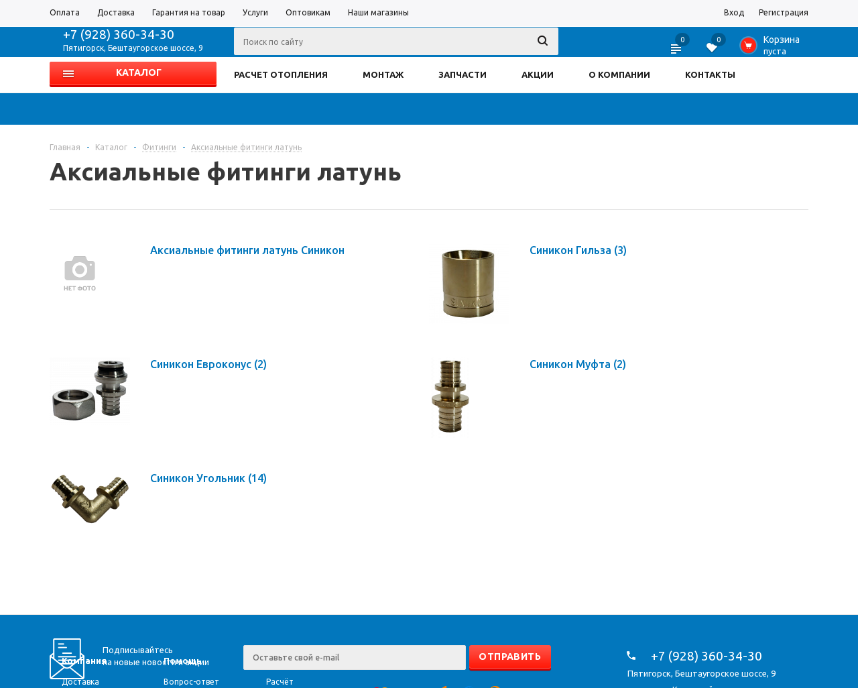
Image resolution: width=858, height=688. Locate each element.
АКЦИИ (538, 74)
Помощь (183, 660)
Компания (84, 660)
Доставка (80, 681)
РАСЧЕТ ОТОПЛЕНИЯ (281, 74)
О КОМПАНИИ (619, 74)
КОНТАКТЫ (710, 74)
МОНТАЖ (383, 74)
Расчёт (280, 681)
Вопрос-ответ (191, 681)
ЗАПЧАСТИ (462, 74)
